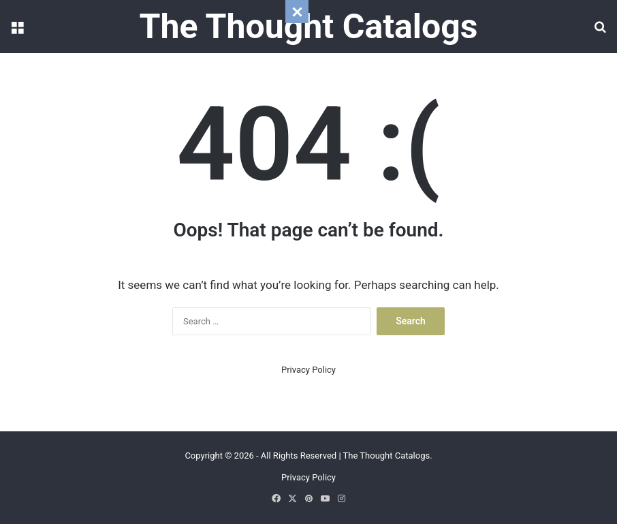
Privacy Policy (308, 370)
